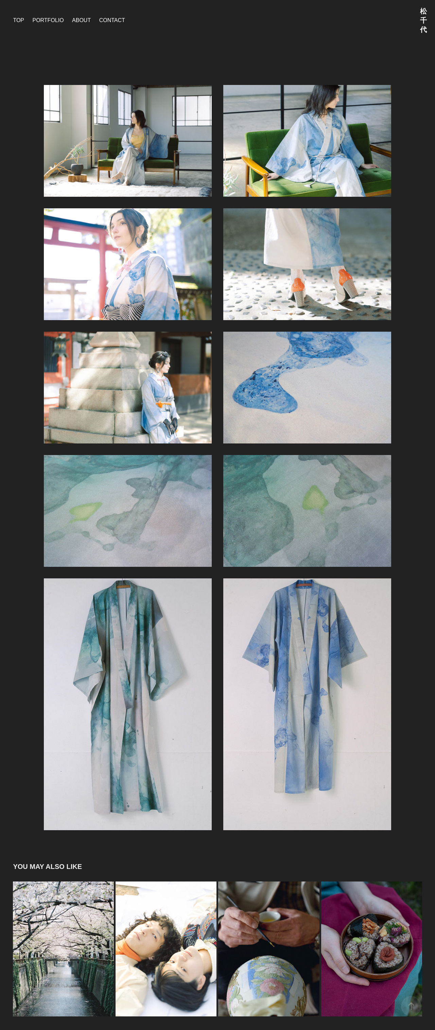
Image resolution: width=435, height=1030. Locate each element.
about (81, 20)
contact (112, 20)
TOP (18, 20)
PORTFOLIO (48, 20)
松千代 (423, 20)
